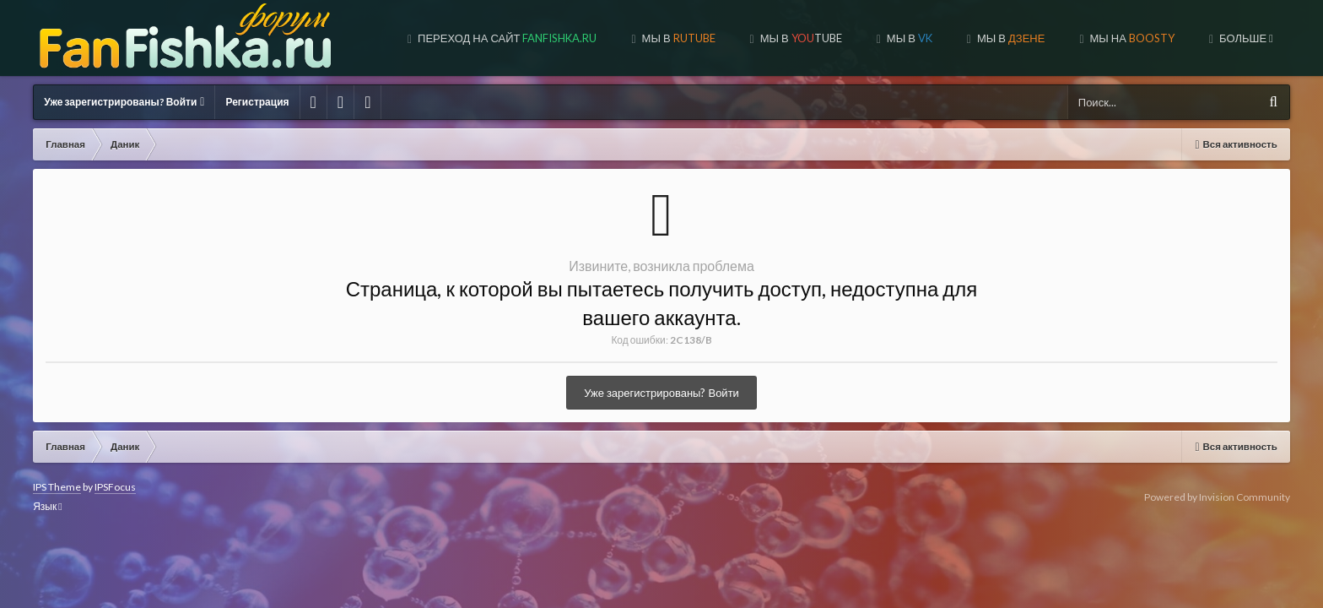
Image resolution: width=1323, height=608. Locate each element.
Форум (1248, 38)
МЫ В (683, 38)
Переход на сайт (512, 38)
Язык (47, 506)
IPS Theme (57, 486)
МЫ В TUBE (806, 38)
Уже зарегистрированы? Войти (124, 101)
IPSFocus (115, 486)
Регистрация (257, 101)
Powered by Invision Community (1217, 497)
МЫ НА (1137, 38)
